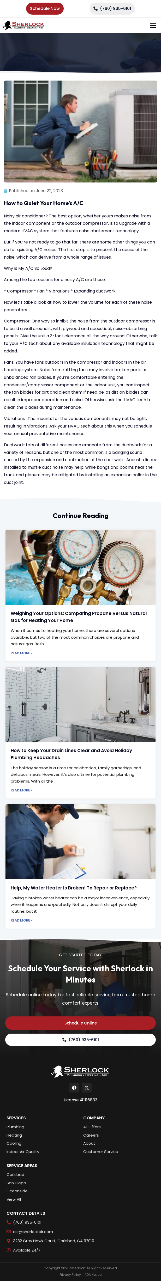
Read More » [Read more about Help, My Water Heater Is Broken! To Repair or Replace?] (21, 920)
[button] (153, 25)
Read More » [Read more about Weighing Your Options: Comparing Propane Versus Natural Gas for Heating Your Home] (21, 653)
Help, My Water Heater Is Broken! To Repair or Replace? (74, 888)
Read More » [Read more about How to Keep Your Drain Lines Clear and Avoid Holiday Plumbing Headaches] (21, 790)
